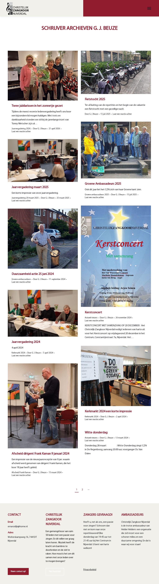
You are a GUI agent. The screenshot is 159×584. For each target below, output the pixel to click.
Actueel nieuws (91, 318)
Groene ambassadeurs (21, 279)
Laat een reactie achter (94, 197)
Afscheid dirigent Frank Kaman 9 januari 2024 (40, 453)
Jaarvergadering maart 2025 (30, 187)
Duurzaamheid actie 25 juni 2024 (33, 274)
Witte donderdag (96, 432)
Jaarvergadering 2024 (26, 342)
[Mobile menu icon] (149, 8)
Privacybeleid (89, 570)
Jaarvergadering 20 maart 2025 (25, 198)
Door (118, 195)
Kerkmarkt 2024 (18, 353)
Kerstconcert (93, 312)
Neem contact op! (18, 571)
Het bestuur (55, 571)
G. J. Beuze (105, 28)
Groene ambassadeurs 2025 (97, 195)
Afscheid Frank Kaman (21, 473)
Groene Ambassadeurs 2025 (103, 183)
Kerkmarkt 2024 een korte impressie (108, 411)
